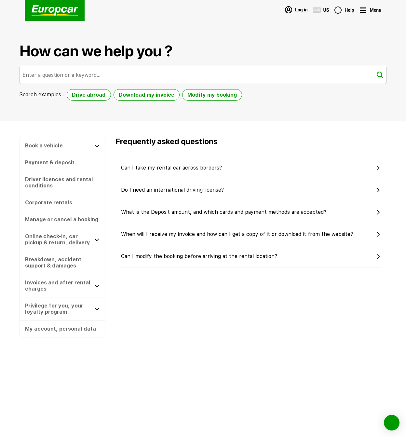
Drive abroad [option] (89, 95)
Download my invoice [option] (146, 95)
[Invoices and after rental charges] (62, 285)
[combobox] (203, 75)
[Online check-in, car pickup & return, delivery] (62, 239)
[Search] (379, 75)
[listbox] (154, 96)
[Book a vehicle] (62, 145)
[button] (62, 162)
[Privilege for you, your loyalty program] (62, 308)
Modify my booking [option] (212, 95)
